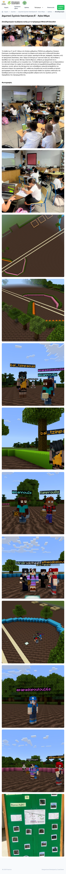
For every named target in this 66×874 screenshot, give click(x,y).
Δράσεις (26, 7)
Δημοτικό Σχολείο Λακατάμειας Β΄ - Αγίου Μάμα (32, 11)
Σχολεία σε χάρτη (17, 7)
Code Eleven (60, 869)
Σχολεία (14, 11)
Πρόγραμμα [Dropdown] (39, 7)
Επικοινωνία (50, 7)
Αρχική (6, 7)
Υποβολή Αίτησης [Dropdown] (60, 7)
